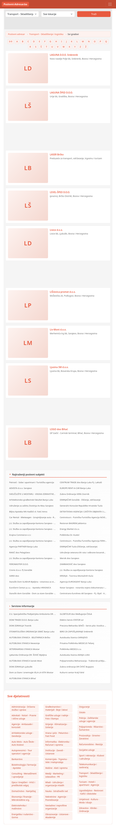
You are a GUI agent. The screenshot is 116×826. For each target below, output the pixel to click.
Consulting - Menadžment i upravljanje (24, 768)
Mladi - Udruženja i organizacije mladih (54, 777)
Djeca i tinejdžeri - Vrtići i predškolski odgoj (23, 777)
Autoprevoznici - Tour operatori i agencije (22, 744)
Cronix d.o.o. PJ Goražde (20, 566)
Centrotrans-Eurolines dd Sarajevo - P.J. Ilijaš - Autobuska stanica (83, 588)
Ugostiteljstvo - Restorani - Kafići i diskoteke (91, 785)
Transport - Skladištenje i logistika (46, 34)
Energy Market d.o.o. (69, 527)
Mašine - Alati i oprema (56, 760)
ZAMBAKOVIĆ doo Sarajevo (72, 560)
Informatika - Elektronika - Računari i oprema (57, 736)
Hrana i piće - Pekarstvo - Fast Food (57, 727)
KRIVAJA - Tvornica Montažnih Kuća (76, 571)
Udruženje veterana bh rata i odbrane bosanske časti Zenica (83, 549)
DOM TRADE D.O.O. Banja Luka (23, 614)
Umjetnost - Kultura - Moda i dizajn (89, 794)
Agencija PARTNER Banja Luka (23, 543)
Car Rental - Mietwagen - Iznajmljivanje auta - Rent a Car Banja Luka (32, 515)
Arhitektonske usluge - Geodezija (22, 727)
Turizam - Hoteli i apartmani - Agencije (89, 776)
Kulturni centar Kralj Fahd (72, 664)
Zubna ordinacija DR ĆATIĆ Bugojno (76, 659)
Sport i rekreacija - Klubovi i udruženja (91, 750)
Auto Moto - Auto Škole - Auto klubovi (23, 736)
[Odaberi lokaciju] (58, 14)
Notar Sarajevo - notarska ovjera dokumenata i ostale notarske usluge (83, 583)
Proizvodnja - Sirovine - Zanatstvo (90, 729)
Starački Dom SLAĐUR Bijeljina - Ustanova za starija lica (32, 577)
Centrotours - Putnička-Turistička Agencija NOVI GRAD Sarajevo (83, 515)
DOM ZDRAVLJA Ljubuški (20, 659)
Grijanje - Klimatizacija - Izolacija (56, 718)
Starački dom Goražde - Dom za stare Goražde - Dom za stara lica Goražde (32, 588)
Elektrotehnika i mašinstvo (19, 800)
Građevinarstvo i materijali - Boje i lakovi (56, 700)
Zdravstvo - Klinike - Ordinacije (88, 803)
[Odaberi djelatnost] (22, 14)
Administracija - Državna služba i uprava (23, 700)
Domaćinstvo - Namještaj (24, 784)
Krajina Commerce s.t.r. (20, 532)
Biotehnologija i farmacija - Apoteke (24, 759)
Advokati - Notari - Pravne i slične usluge (24, 709)
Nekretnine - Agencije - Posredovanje (56, 791)
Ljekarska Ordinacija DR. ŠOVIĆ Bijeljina (27, 648)
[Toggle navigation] (110, 4)
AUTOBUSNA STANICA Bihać (22, 670)
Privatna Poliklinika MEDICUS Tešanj (76, 636)
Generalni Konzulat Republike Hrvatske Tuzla (80, 504)
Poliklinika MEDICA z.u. (70, 642)
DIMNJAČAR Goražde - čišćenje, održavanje (79, 499)
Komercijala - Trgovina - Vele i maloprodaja (56, 753)
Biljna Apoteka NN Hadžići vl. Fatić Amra (27, 510)
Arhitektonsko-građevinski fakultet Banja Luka (30, 499)
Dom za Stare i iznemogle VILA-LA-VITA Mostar (30, 664)
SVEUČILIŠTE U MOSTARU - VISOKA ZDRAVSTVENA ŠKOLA (32, 493)
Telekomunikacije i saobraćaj (88, 758)
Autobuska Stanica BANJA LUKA (74, 648)
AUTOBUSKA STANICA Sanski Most (25, 653)
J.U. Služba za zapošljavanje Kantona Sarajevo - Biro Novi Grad (32, 555)
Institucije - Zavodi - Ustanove (54, 744)
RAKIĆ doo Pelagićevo (19, 549)
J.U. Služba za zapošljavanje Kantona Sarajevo (81, 566)
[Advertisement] (58, 138)
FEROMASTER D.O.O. (18, 560)
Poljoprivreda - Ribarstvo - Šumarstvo (91, 720)
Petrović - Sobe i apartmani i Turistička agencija (31, 482)
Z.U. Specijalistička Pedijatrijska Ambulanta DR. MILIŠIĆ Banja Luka (32, 608)
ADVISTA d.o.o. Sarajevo (20, 487)
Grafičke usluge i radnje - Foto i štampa (57, 709)
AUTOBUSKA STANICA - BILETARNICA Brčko (29, 631)
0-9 (10, 41)
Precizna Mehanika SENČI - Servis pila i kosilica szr (83, 620)
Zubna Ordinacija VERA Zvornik (74, 493)
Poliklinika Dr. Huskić (69, 532)
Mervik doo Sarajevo (69, 555)
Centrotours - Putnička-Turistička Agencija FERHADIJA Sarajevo (83, 538)
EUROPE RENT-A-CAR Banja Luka (75, 487)
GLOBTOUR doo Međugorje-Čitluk (75, 608)
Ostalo (82, 704)
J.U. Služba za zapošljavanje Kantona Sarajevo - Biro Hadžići (32, 527)
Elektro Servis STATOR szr (71, 614)
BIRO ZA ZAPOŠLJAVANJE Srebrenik (76, 625)
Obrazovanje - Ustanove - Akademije (57, 809)
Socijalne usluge (87, 742)
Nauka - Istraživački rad (56, 784)
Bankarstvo (17, 751)
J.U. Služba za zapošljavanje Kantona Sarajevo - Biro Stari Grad (32, 538)
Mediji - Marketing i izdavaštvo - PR (54, 768)
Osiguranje (84, 698)
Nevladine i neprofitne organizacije (56, 800)
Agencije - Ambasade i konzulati (22, 718)
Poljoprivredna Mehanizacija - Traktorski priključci (83, 653)
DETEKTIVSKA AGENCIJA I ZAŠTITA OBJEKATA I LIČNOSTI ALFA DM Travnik (83, 510)
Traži (94, 14)
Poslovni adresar (16, 34)
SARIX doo (14, 571)
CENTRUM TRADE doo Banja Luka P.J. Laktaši (80, 482)
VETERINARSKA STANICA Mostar (24, 642)
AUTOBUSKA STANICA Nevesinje (24, 636)
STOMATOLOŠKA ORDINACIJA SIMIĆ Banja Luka (31, 625)
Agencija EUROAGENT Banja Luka (75, 577)
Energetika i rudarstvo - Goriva (23, 809)
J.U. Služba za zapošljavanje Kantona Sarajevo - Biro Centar (32, 521)
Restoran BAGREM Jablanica (72, 521)
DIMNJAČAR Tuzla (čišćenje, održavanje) (78, 543)
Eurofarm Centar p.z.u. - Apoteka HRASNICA (29, 583)
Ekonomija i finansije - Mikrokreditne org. (22, 791)
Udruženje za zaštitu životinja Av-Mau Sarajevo (30, 504)
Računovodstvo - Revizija (91, 736)
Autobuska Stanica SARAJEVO (73, 631)
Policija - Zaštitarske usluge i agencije (88, 712)
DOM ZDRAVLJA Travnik (20, 620)
